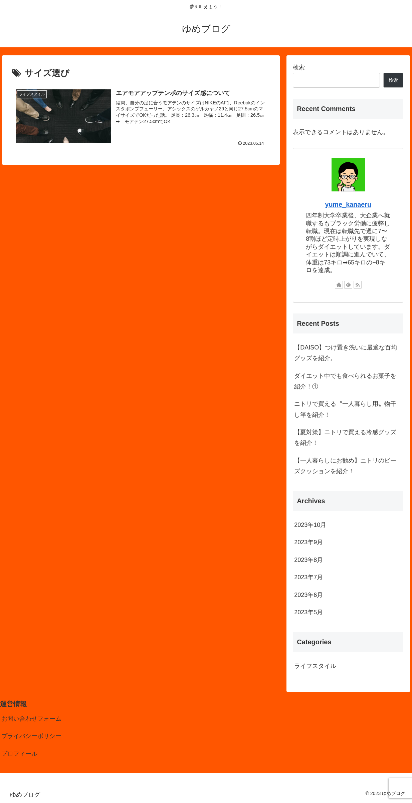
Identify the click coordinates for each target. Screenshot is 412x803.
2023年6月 (308, 595)
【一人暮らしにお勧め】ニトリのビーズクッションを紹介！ (345, 466)
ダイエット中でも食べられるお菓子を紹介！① (345, 381)
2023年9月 (308, 542)
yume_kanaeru (348, 204)
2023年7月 (308, 577)
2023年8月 (308, 560)
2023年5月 (308, 612)
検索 (299, 67)
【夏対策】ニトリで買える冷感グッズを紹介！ (345, 437)
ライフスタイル (315, 666)
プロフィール (19, 753)
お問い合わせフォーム (31, 718)
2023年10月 (310, 525)
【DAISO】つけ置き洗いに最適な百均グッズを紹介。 (345, 352)
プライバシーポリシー (31, 736)
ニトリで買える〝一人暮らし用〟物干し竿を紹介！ (345, 409)
